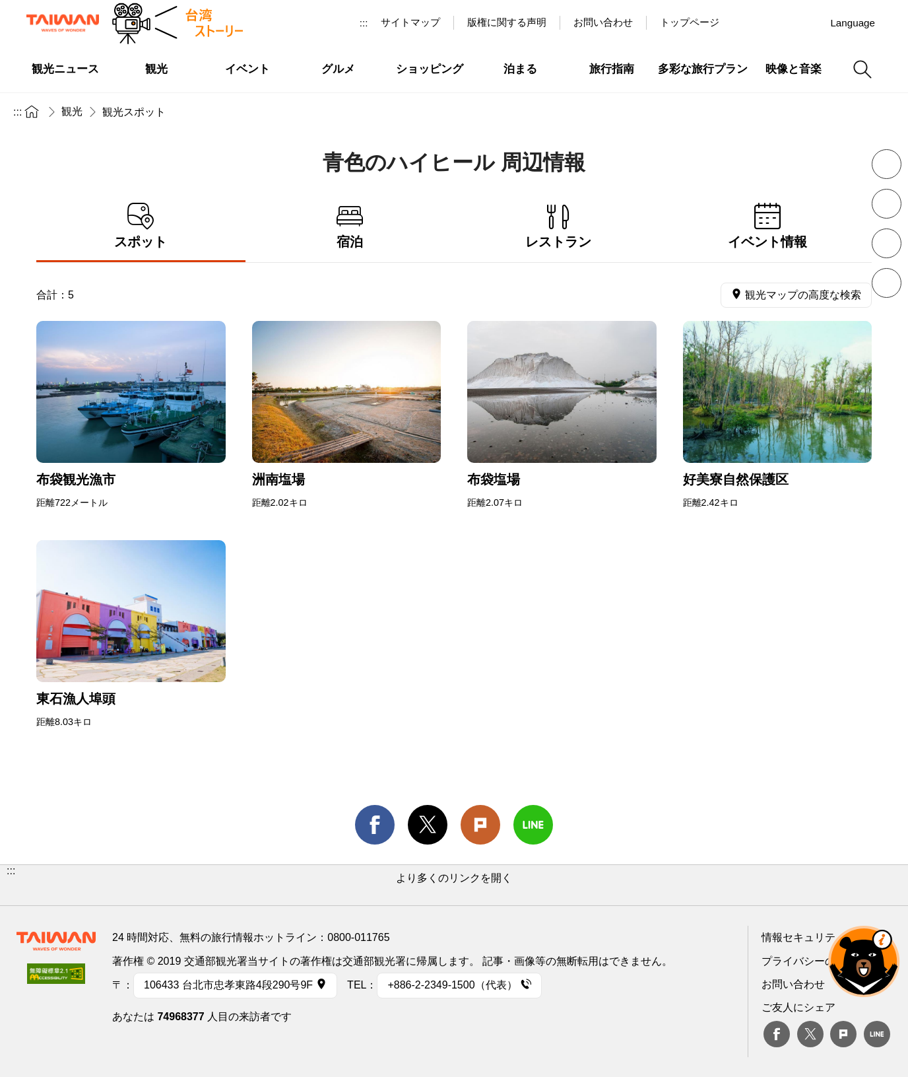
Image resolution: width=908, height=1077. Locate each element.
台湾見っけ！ (747, 22)
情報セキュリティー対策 (820, 937)
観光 (71, 111)
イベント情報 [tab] (768, 226)
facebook (375, 825)
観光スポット (134, 112)
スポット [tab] (141, 226)
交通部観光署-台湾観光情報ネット (62, 23)
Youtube (778, 22)
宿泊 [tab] (350, 226)
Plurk (480, 825)
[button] (454, 885)
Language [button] (852, 22)
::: (364, 22)
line (533, 825)
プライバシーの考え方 (814, 961)
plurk (843, 1034)
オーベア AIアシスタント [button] (863, 961)
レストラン (559, 226)
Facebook (776, 1034)
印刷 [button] (886, 243)
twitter (427, 825)
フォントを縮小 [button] (886, 164)
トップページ (689, 22)
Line (877, 1034)
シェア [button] (886, 283)
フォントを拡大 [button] (886, 204)
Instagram (808, 22)
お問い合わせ (793, 984)
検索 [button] (862, 69)
